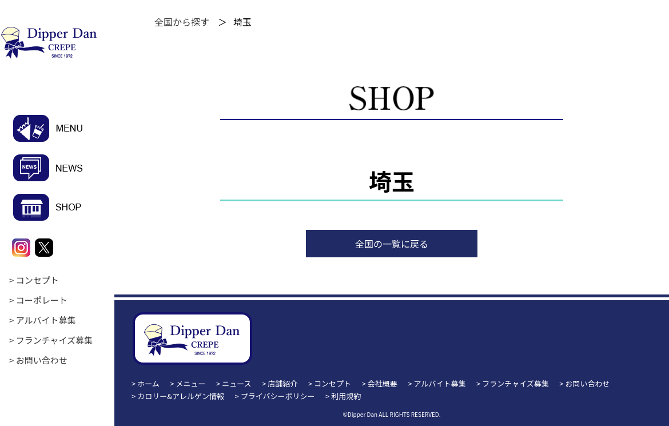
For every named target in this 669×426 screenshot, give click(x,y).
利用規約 (346, 396)
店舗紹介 (282, 383)
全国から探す (181, 22)
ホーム (148, 383)
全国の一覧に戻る (391, 243)
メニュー (191, 383)
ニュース (236, 383)
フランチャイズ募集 (54, 340)
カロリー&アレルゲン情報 (180, 396)
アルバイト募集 (46, 320)
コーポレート (41, 300)
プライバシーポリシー (278, 396)
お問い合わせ (41, 360)
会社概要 (382, 383)
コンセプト (37, 280)
